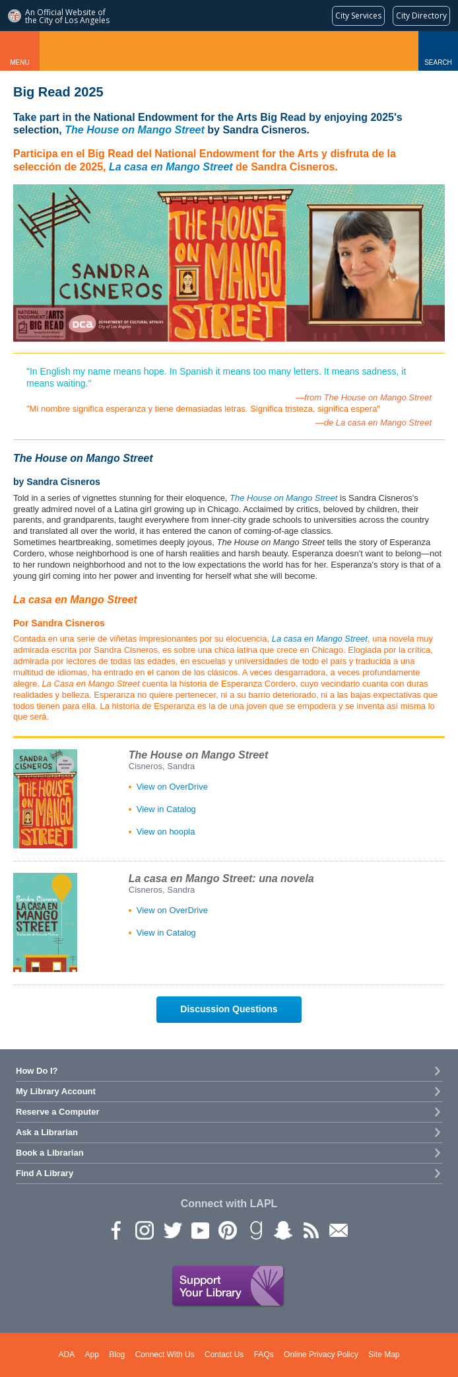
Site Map (383, 1354)
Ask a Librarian (47, 1132)
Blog (117, 1354)
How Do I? (37, 1071)
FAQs (264, 1354)
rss (310, 1229)
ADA (67, 1354)
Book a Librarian (50, 1153)
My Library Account (56, 1091)
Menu (19, 62)
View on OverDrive (172, 787)
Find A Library (44, 1173)
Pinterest (227, 1229)
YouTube (199, 1229)
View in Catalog (166, 809)
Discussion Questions (228, 1009)
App (92, 1354)
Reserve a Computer (57, 1112)
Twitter (171, 1229)
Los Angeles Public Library (229, 51)
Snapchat (282, 1229)
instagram (143, 1229)
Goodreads (254, 1229)
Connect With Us (165, 1354)
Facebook (116, 1229)
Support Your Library (228, 1286)
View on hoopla (166, 832)
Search (438, 62)
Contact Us (224, 1354)
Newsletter (337, 1229)
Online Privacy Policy (321, 1354)
